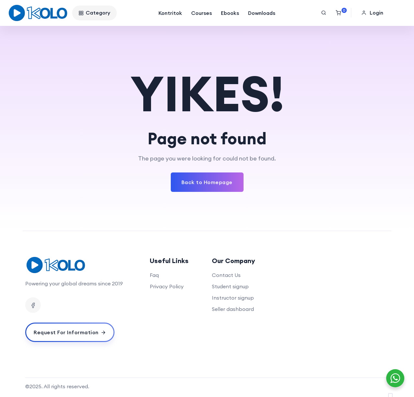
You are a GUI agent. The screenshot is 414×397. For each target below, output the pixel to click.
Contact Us (226, 275)
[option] (398, 392)
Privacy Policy (167, 286)
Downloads (261, 13)
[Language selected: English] (394, 390)
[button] (373, 12)
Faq (154, 275)
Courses (201, 13)
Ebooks (230, 13)
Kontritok (170, 13)
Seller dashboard (233, 309)
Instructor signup (233, 297)
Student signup (230, 286)
